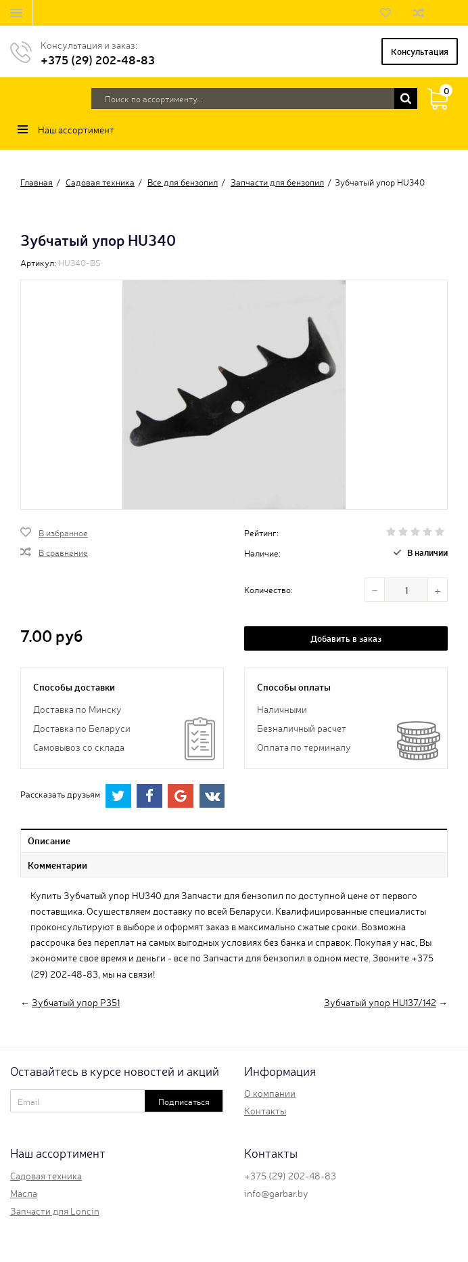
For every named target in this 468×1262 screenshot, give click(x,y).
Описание (49, 840)
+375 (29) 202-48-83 (98, 59)
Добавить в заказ (345, 638)
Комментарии (57, 864)
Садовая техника (46, 1175)
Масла (23, 1193)
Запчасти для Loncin (54, 1210)
